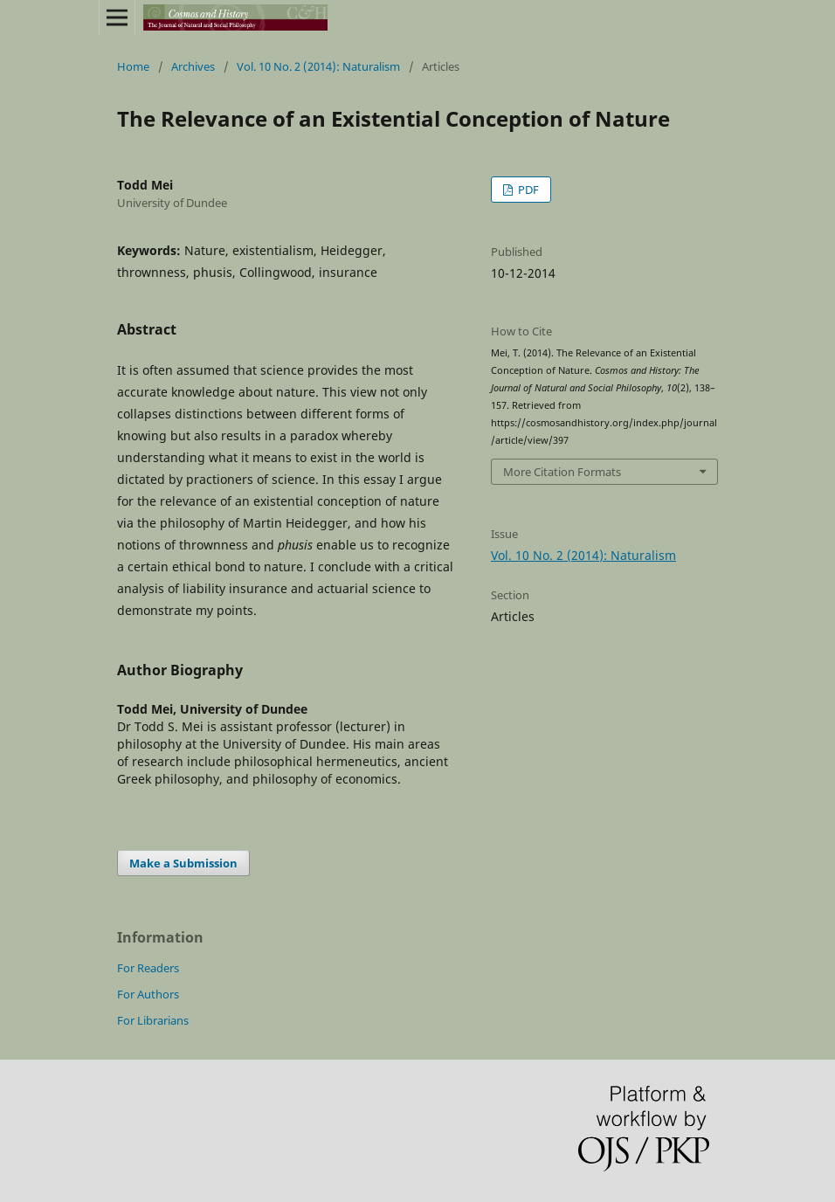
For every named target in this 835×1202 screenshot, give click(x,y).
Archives (193, 66)
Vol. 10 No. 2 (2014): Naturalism (318, 66)
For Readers (148, 968)
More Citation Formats (562, 472)
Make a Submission (183, 863)
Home (133, 66)
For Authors (148, 994)
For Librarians (153, 1020)
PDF (527, 189)
